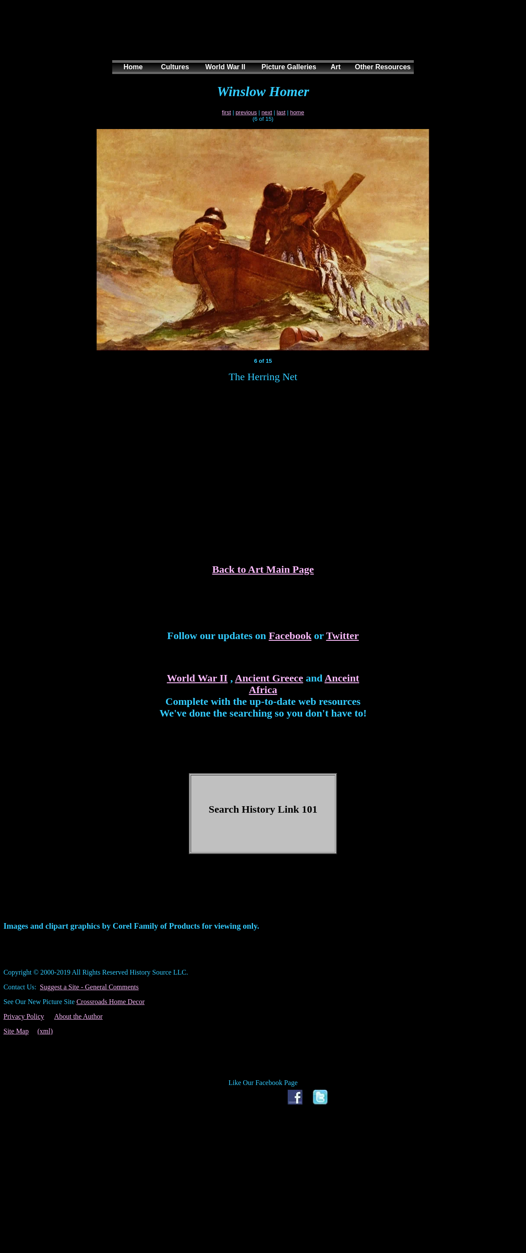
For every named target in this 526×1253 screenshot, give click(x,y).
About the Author (78, 1016)
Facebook (290, 635)
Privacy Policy (23, 1016)
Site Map (16, 1031)
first (226, 112)
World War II (197, 678)
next (266, 112)
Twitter (342, 635)
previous (246, 112)
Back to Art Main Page (263, 569)
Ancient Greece (269, 678)
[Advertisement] (261, 38)
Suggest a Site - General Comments (89, 987)
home (297, 112)
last (281, 112)
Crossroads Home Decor (110, 1001)
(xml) (45, 1031)
